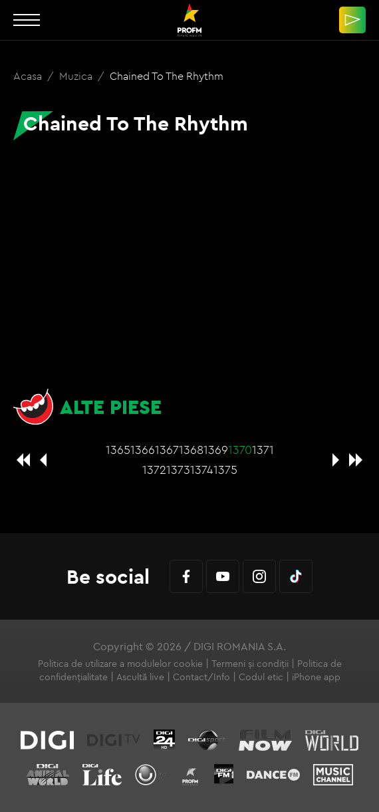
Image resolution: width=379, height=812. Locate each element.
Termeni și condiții (250, 664)
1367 (167, 449)
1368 (191, 449)
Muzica (77, 76)
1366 (142, 449)
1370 (240, 449)
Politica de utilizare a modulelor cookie (120, 664)
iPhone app (316, 677)
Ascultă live (140, 677)
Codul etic (261, 677)
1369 (215, 449)
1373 (178, 469)
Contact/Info (201, 677)
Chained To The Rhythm (166, 76)
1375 (225, 469)
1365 (118, 449)
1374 (201, 469)
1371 (263, 449)
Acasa (29, 76)
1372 (154, 469)
